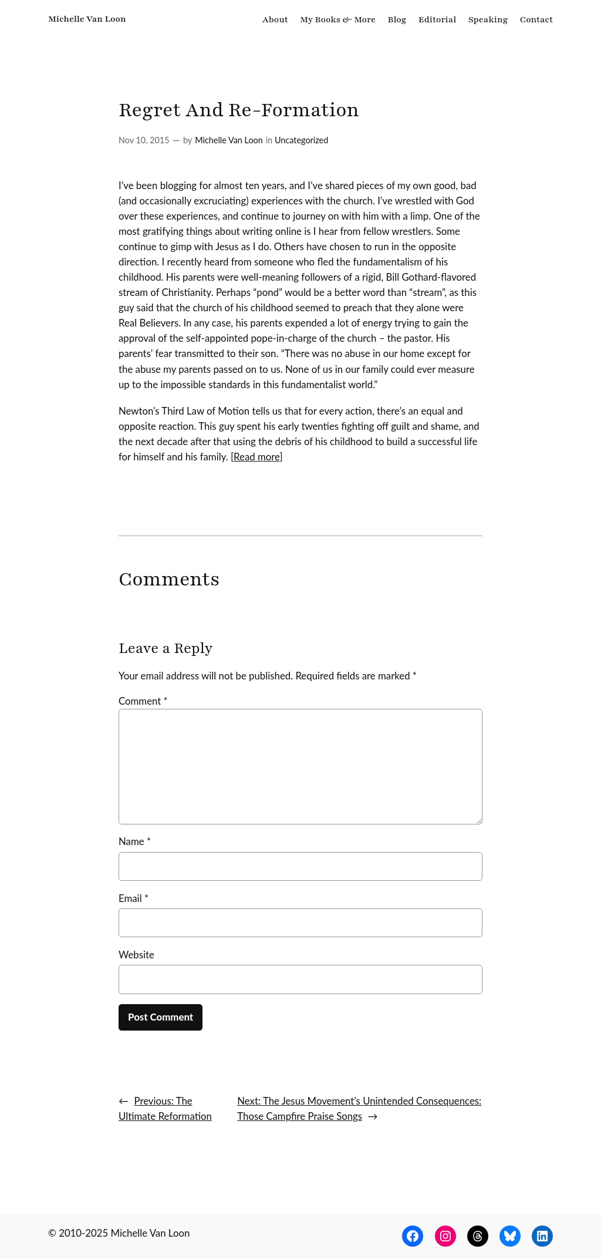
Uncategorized (301, 140)
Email (133, 898)
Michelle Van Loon (87, 19)
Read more (256, 456)
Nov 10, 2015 (144, 140)
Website (136, 954)
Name (135, 841)
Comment (143, 701)
